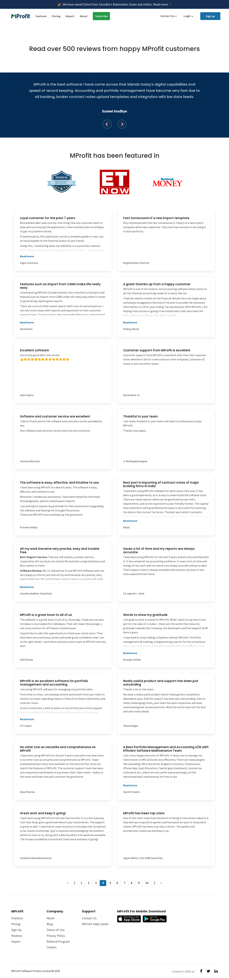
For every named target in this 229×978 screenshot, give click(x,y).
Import (70, 16)
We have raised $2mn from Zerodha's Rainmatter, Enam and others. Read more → (117, 4)
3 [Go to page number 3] (96, 883)
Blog (50, 924)
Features (40, 16)
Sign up (210, 16)
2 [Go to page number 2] (88, 883)
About (84, 16)
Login (187, 16)
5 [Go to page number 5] (110, 883)
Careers (52, 947)
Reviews (16, 936)
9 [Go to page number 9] (139, 883)
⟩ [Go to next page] (154, 883)
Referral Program (58, 941)
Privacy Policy (56, 936)
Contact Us (167, 16)
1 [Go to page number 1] (81, 883)
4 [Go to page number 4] (103, 883)
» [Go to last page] (161, 883)
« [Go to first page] (67, 883)
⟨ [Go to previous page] (74, 883)
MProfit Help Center (95, 924)
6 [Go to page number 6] (117, 883)
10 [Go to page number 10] (146, 883)
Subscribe (101, 16)
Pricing (56, 16)
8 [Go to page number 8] (131, 883)
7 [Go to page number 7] (124, 883)
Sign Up (16, 930)
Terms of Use (56, 930)
